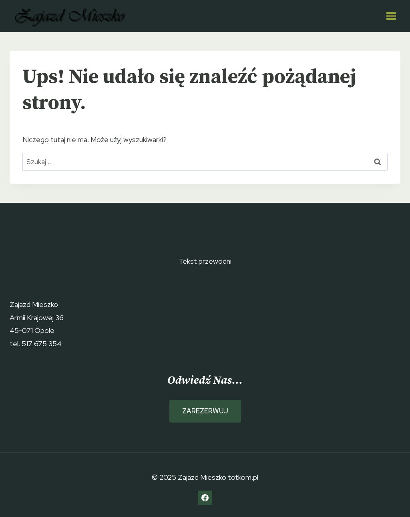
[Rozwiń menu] (391, 16)
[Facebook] (205, 498)
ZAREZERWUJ (205, 411)
